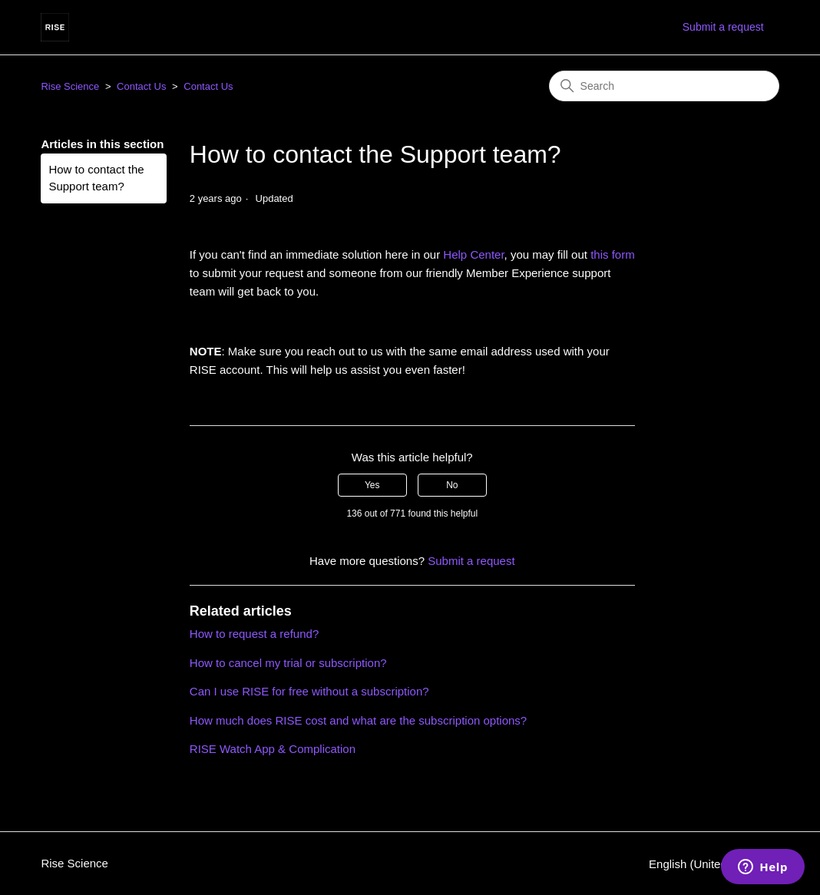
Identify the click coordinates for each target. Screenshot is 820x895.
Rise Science (70, 86)
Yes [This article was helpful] (372, 485)
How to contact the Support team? (96, 178)
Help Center (473, 254)
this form (612, 254)
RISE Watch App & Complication (272, 748)
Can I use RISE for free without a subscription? (309, 691)
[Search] (664, 86)
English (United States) (714, 863)
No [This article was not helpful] (452, 485)
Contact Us (141, 86)
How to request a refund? (254, 633)
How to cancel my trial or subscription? (288, 662)
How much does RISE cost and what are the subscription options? (358, 720)
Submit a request (723, 27)
